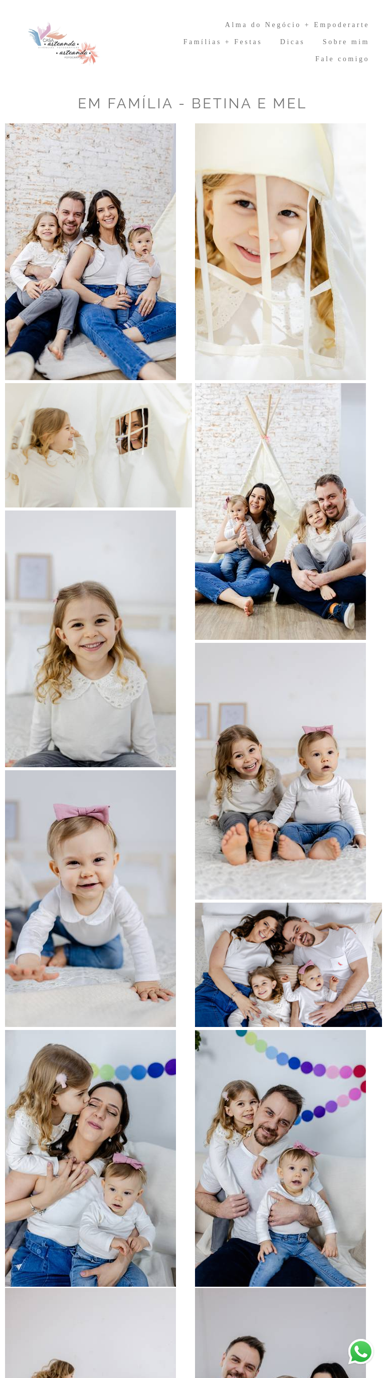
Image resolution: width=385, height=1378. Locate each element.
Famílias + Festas (223, 42)
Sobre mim (346, 42)
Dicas (292, 42)
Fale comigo (342, 59)
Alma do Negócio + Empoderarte (297, 25)
